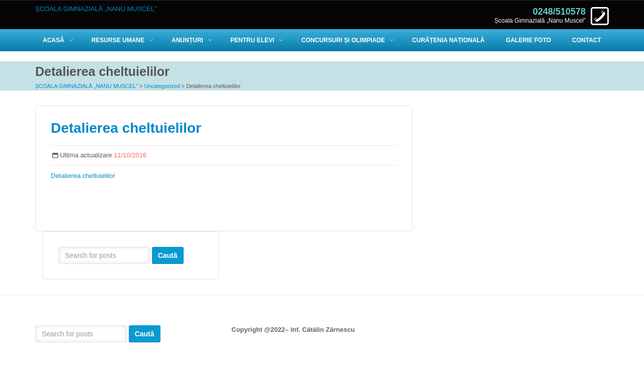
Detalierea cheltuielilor (126, 128)
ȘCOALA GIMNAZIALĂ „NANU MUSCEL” (86, 86)
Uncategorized (162, 86)
